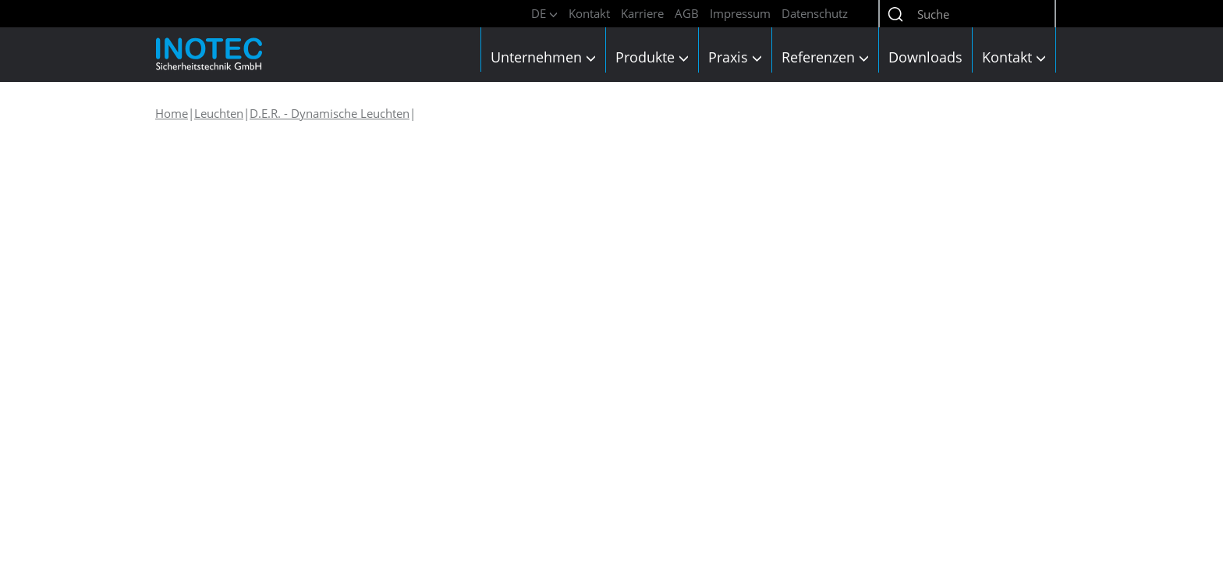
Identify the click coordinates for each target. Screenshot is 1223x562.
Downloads (925, 57)
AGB (687, 13)
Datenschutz (815, 13)
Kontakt (589, 13)
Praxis (735, 57)
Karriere (642, 13)
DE (544, 13)
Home (171, 113)
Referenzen (825, 57)
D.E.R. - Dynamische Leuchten (329, 113)
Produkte (652, 57)
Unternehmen (543, 57)
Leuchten (218, 113)
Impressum (740, 13)
